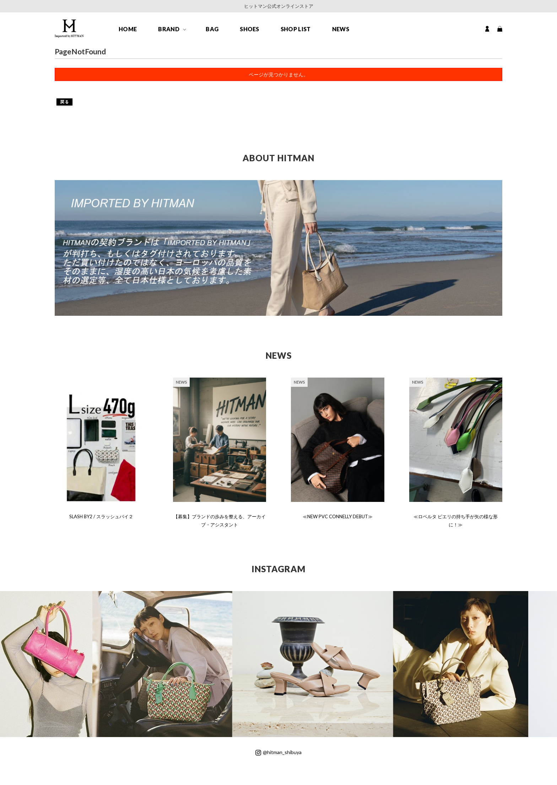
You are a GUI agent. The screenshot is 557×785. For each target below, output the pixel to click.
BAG (212, 29)
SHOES (249, 29)
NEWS (340, 29)
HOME (128, 29)
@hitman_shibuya (278, 752)
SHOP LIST (296, 29)
